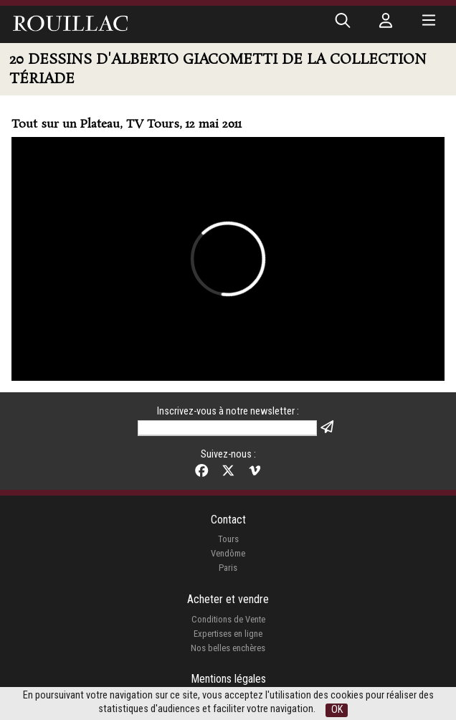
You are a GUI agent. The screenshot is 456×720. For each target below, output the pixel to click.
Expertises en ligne (228, 633)
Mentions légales (228, 679)
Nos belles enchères (228, 648)
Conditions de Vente (228, 619)
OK (337, 710)
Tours (228, 539)
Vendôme (228, 553)
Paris (228, 567)
